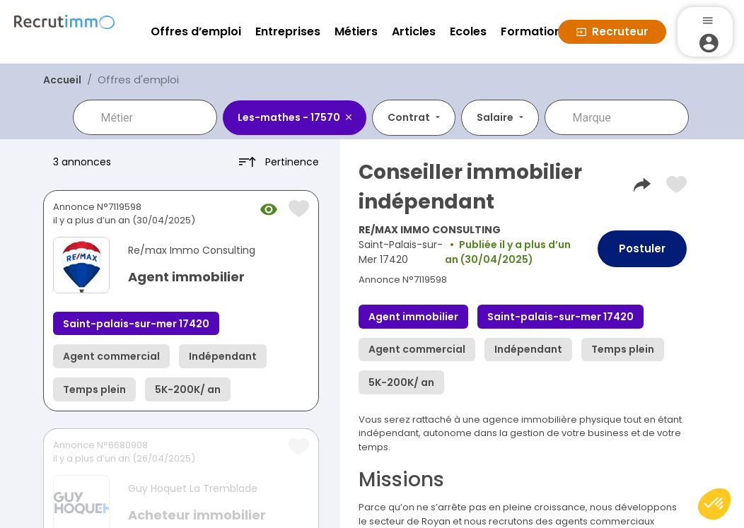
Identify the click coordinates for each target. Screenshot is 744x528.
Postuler (642, 248)
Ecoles (468, 31)
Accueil (62, 80)
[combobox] (154, 117)
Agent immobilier (186, 277)
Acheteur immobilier (197, 515)
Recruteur (612, 31)
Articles (414, 31)
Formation (531, 31)
